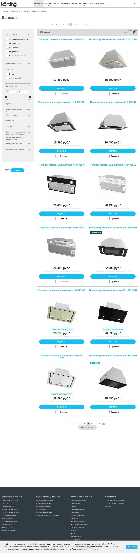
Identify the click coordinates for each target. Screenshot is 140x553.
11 (78, 24)
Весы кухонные (76, 540)
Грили (73, 533)
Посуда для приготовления (114, 503)
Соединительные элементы (114, 500)
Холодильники (7, 518)
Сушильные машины (43, 506)
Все (86, 24)
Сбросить (6, 169)
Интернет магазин (60, 3)
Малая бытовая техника (81, 497)
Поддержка (84, 3)
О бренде (48, 3)
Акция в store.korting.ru (61, 329)
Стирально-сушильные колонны (47, 515)
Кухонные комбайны (78, 527)
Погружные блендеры (78, 521)
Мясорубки (74, 518)
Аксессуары (110, 497)
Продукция (39, 3)
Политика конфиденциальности (85, 549)
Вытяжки (5, 503)
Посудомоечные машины (10, 512)
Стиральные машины (9, 515)
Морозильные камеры (9, 521)
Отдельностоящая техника (48, 497)
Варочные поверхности (10, 500)
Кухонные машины (77, 515)
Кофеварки (74, 506)
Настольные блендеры (79, 524)
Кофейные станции (77, 509)
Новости (93, 3)
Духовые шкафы (7, 506)
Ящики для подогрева (9, 530)
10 (75, 24)
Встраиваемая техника (12, 497)
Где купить (73, 3)
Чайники (74, 530)
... (60, 24)
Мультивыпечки (76, 537)
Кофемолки (75, 512)
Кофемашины (7, 524)
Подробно (61, 88)
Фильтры (108, 506)
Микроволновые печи (9, 509)
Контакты (102, 3)
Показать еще (87, 427)
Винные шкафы (7, 527)
